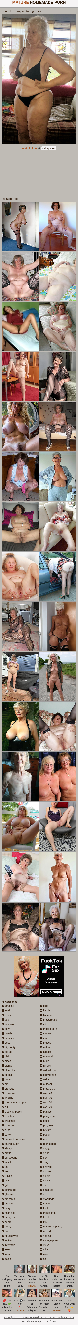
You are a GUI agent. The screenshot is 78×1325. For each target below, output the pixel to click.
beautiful (8, 1038)
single (45, 1176)
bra (5, 1084)
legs (44, 1006)
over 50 (46, 1097)
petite (45, 1120)
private (45, 1130)
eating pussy (10, 1143)
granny (7, 1203)
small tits (46, 1189)
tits (43, 1222)
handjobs (8, 1217)
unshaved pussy (51, 1226)
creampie (8, 1120)
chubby (7, 1097)
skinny (45, 1180)
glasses (8, 1194)
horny (6, 1226)
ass (5, 1019)
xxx (43, 1258)
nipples (45, 1051)
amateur (8, 1006)
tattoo (45, 1203)
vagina (45, 1235)
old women (48, 1074)
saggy (45, 1148)
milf (43, 1024)
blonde (7, 1065)
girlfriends (9, 1189)
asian (6, 1015)
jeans (6, 1249)
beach (7, 1033)
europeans (9, 1157)
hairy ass (8, 1212)
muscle (45, 1042)
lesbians (46, 1010)
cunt (6, 1130)
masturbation (49, 1019)
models (46, 1033)
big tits (7, 1051)
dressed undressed (14, 1139)
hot (5, 1231)
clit (5, 1107)
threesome (48, 1212)
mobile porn (48, 1028)
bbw (6, 1028)
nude (44, 1061)
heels (6, 1222)
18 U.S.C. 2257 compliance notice (56, 1317)
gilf (5, 1185)
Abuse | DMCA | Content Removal (21, 1317)
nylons (45, 1065)
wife (44, 1254)
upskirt (45, 1231)
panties (46, 1111)
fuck (6, 1180)
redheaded (48, 1143)
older (44, 1079)
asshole (8, 1024)
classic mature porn (14, 1102)
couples (8, 1116)
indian (7, 1240)
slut (43, 1185)
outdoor (46, 1084)
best (6, 1042)
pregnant (47, 1125)
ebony (7, 1148)
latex (6, 1254)
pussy (45, 1134)
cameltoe (8, 1093)
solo (44, 1194)
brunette (8, 1088)
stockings (47, 1199)
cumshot (8, 1125)
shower (46, 1171)
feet (5, 1171)
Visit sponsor (48, 148)
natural (45, 1047)
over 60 (46, 1102)
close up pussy (12, 1111)
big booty (8, 1047)
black (6, 1061)
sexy (44, 1162)
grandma (8, 1199)
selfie (44, 1153)
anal (6, 1010)
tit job (44, 1217)
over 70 (46, 1107)
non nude (47, 1056)
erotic (6, 1153)
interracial (9, 1245)
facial (6, 1162)
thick (44, 1208)
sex (43, 1157)
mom (44, 1038)
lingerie (46, 1015)
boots (6, 1079)
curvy (6, 1134)
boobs (7, 1074)
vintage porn (49, 1240)
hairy (6, 1208)
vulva (44, 1245)
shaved (46, 1166)
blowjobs (8, 1070)
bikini (6, 1056)
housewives (10, 1235)
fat (5, 1166)
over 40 (46, 1093)
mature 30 (47, 1088)
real (44, 1139)
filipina (7, 1176)
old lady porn (49, 1070)
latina (6, 1258)
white (44, 1249)
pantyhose (47, 1116)
